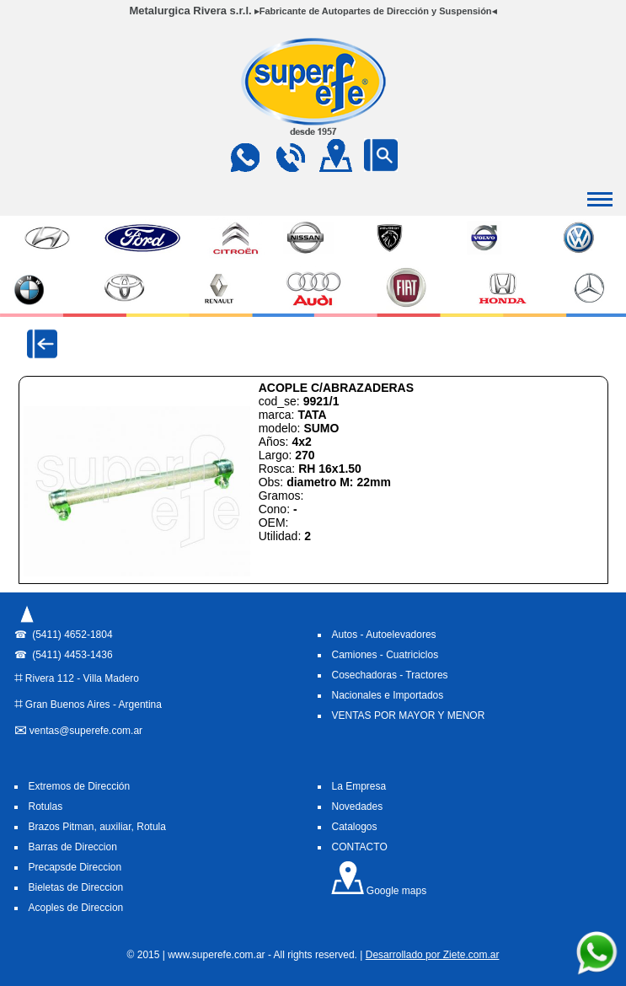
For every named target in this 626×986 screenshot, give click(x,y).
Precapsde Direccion (75, 867)
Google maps (378, 891)
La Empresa (359, 786)
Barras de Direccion (73, 847)
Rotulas (46, 806)
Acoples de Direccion (76, 908)
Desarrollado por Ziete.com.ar (433, 955)
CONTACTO (360, 847)
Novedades (357, 806)
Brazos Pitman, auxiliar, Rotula (97, 827)
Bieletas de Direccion (76, 887)
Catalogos (354, 827)
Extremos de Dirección (80, 786)
